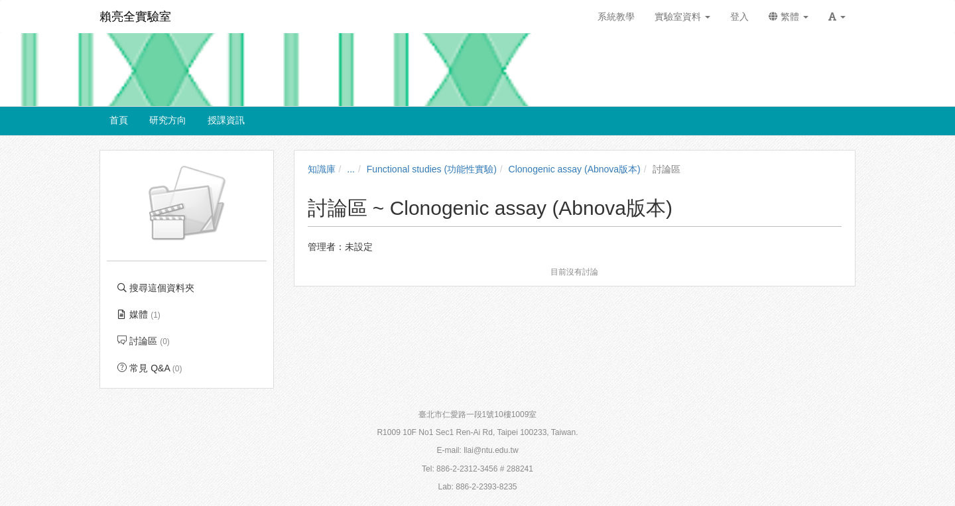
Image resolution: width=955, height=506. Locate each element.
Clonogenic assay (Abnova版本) (575, 169)
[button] (837, 16)
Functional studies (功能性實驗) (432, 169)
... (351, 169)
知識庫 (322, 169)
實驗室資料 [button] (682, 16)
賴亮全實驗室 (135, 16)
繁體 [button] (788, 16)
